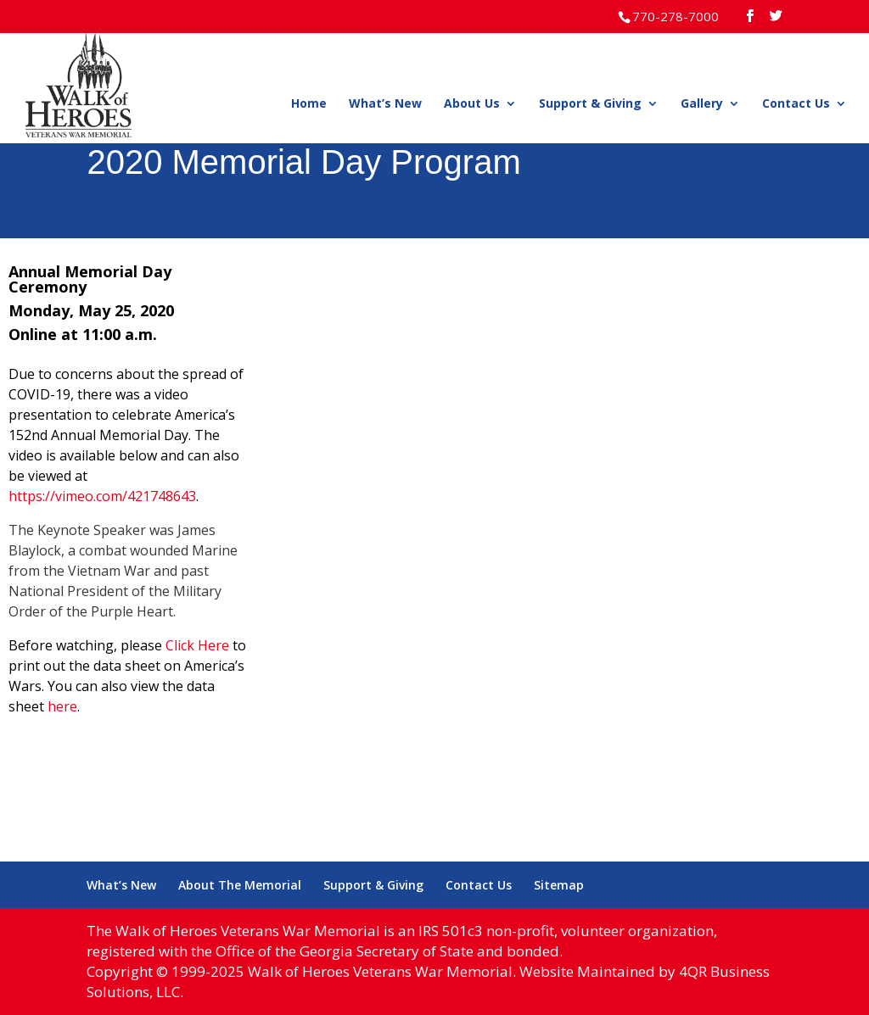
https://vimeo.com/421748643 (102, 496)
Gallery (702, 104)
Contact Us (796, 104)
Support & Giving (590, 104)
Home (309, 104)
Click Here (197, 645)
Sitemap (559, 885)
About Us (472, 104)
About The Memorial (239, 885)
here (62, 706)
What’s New (385, 104)
